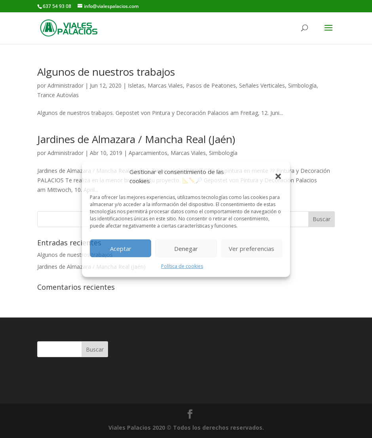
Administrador (65, 85)
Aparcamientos (148, 153)
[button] (278, 176)
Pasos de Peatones (211, 85)
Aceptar (120, 248)
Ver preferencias (251, 248)
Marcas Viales (165, 85)
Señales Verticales (262, 85)
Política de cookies (182, 266)
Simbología (302, 85)
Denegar (186, 248)
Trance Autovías (58, 95)
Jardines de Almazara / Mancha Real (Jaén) (136, 139)
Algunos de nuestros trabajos (106, 72)
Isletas (136, 85)
